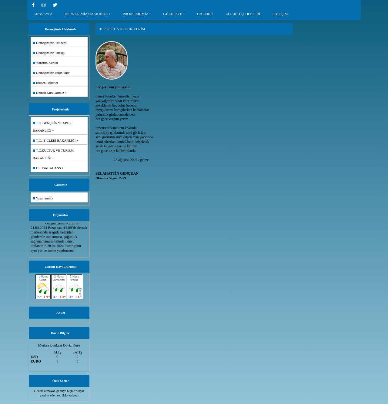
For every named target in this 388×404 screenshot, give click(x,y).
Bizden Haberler (45, 82)
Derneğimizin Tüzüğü (49, 52)
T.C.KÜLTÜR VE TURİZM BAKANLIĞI (53, 154)
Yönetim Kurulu (45, 62)
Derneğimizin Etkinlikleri (51, 72)
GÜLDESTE (172, 14)
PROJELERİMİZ (135, 14)
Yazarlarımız (43, 198)
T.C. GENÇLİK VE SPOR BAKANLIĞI (52, 126)
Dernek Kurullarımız (48, 92)
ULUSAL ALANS (47, 168)
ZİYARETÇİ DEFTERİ (243, 14)
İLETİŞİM (280, 14)
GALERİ (203, 14)
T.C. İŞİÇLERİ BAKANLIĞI (54, 140)
